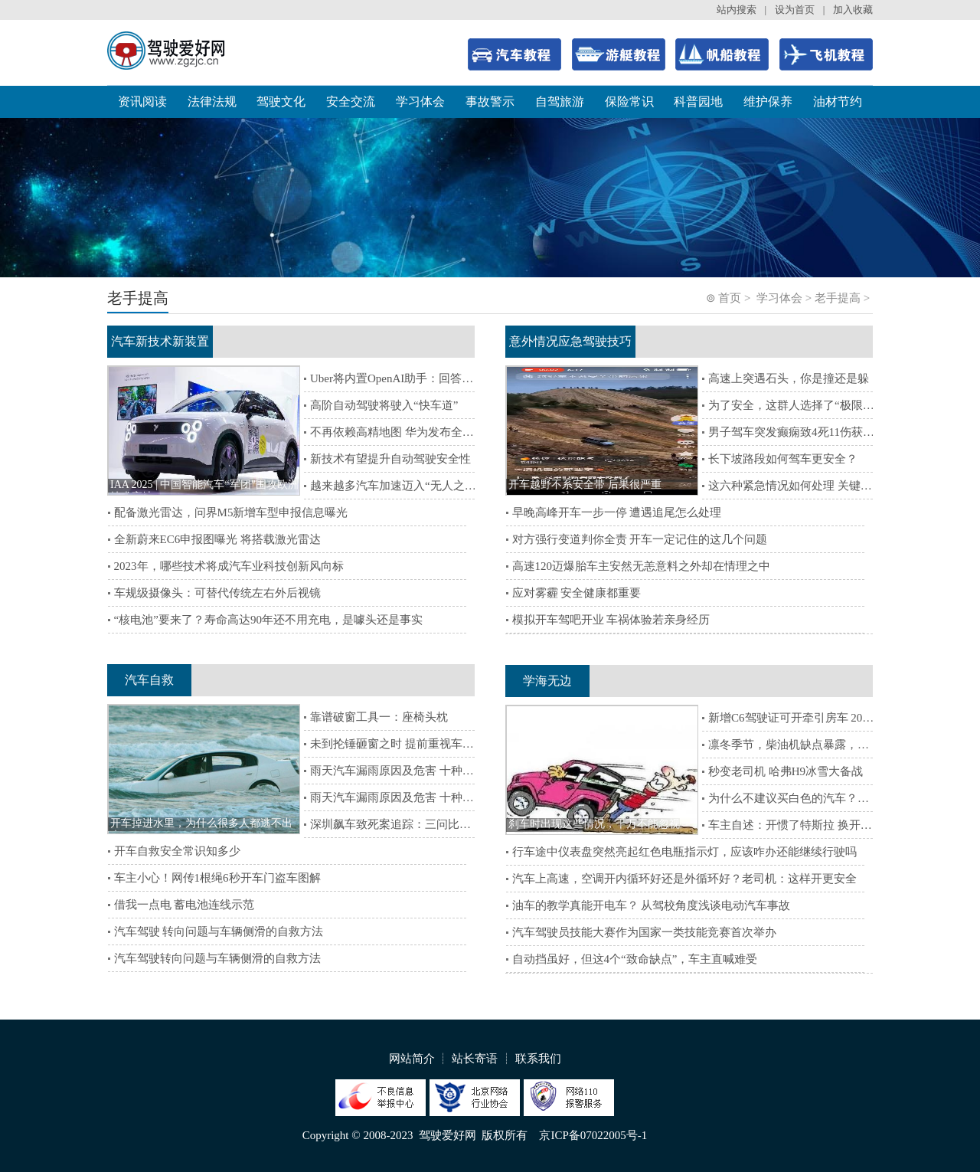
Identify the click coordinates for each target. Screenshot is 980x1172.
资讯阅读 (142, 101)
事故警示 (490, 101)
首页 (729, 298)
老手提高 (838, 298)
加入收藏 (853, 9)
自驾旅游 (559, 101)
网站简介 (412, 1059)
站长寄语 (475, 1059)
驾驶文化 (280, 101)
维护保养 (767, 101)
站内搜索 (736, 9)
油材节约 (837, 101)
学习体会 (420, 101)
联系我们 (538, 1059)
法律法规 (212, 101)
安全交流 (350, 101)
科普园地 (698, 101)
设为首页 (795, 9)
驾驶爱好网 (447, 1135)
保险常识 (629, 101)
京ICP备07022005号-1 (593, 1135)
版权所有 (505, 1135)
